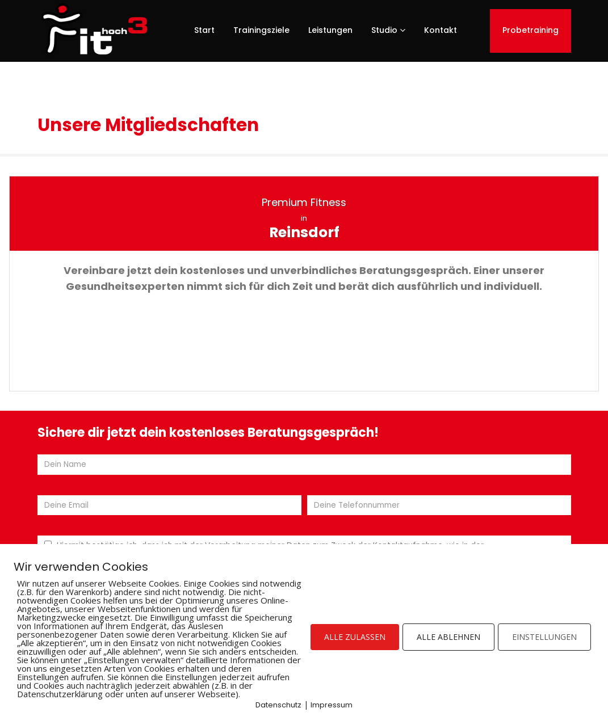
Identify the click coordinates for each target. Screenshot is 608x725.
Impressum (332, 704)
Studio (384, 30)
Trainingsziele (261, 30)
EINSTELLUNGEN (544, 636)
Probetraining (530, 30)
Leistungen (330, 30)
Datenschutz (278, 704)
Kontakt (440, 30)
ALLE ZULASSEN (354, 636)
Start (204, 30)
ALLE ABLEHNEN (448, 636)
